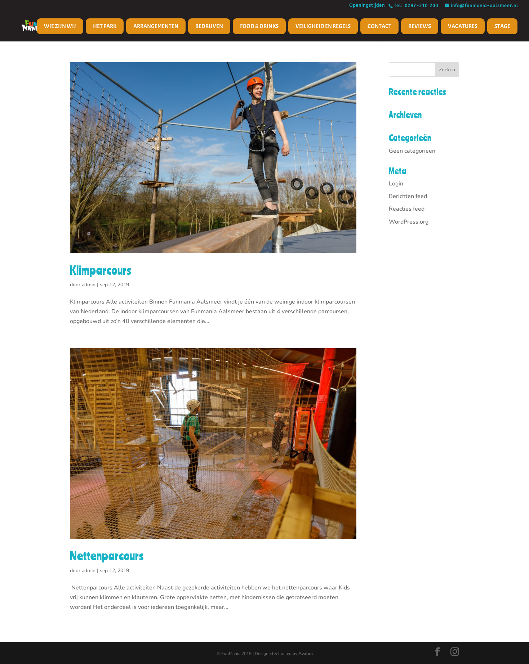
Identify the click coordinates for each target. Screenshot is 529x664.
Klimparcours (101, 270)
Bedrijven (209, 26)
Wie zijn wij (60, 26)
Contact (379, 26)
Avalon (305, 653)
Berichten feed (408, 196)
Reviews (419, 26)
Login (396, 184)
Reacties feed (406, 209)
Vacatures (462, 26)
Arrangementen (155, 26)
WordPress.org (408, 222)
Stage (502, 26)
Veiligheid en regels (323, 26)
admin (88, 284)
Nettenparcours (107, 555)
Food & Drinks (259, 26)
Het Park (104, 26)
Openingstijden (368, 5)
